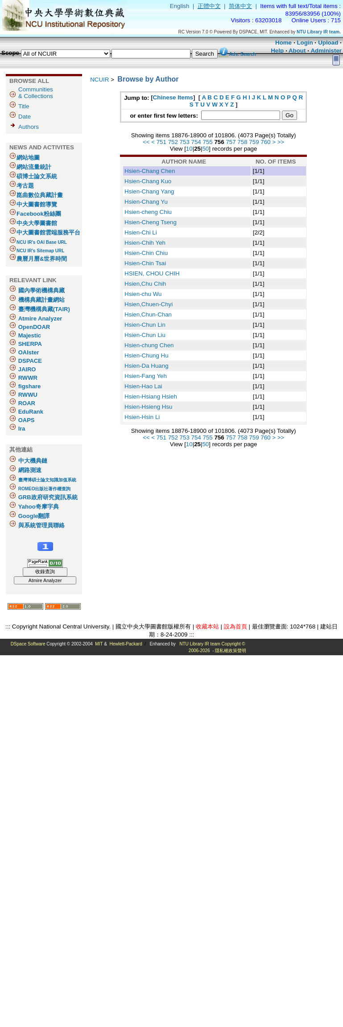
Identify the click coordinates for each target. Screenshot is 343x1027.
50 (205, 148)
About (297, 50)
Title (23, 106)
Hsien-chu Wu (142, 294)
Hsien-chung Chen (149, 345)
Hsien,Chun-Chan (148, 314)
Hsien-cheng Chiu (148, 212)
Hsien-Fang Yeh (145, 376)
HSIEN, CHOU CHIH (152, 273)
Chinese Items (173, 97)
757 (231, 142)
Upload (328, 42)
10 (189, 148)
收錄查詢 (45, 571)
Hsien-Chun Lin (144, 324)
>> (281, 142)
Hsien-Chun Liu (144, 335)
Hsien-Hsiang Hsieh (150, 396)
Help (277, 50)
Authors (28, 126)
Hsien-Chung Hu (146, 355)
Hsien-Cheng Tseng (150, 222)
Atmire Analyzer (45, 580)
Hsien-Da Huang (146, 365)
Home (283, 42)
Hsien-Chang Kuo (147, 181)
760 (265, 142)
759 (254, 142)
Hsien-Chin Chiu (146, 253)
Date (24, 116)
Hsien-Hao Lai (143, 386)
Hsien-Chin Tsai (145, 263)
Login (305, 42)
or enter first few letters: (164, 115)
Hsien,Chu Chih (145, 283)
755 (208, 142)
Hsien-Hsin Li (142, 417)
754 (196, 142)
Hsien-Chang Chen (149, 171)
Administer (326, 50)
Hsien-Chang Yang (149, 191)
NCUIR (99, 79)
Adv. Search (242, 54)
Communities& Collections (35, 92)
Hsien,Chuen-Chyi (148, 304)
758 (242, 142)
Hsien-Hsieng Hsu (148, 406)
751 (161, 142)
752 (173, 142)
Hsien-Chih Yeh (144, 242)
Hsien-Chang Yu (146, 201)
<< (146, 142)
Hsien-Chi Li (140, 232)
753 (185, 142)
